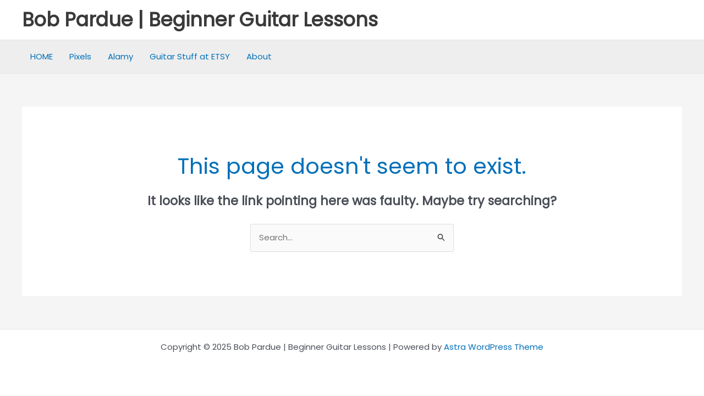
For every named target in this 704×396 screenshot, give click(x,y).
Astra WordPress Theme (493, 347)
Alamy (120, 56)
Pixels (80, 56)
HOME (41, 56)
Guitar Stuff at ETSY (190, 56)
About (259, 56)
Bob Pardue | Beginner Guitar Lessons (200, 19)
